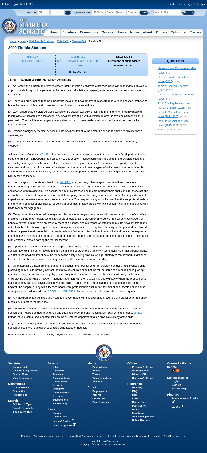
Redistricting (60, 403)
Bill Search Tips (22, 404)
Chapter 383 (79, 41)
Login (201, 4)
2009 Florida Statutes (41, 41)
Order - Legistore (64, 425)
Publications (99, 367)
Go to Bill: (32, 12)
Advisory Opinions (143, 416)
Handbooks (139, 413)
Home (54, 32)
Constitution (60, 416)
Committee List (21, 387)
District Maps (20, 374)
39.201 (52, 291)
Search (13, 400)
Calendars (58, 370)
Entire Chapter (78, 72)
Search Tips (139, 402)
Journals (58, 374)
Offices (161, 32)
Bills (55, 367)
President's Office (142, 367)
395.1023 (67, 291)
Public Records (141, 420)
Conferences (60, 381)
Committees (89, 32)
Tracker (195, 32)
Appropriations (61, 378)
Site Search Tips (22, 411)
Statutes (57, 413)
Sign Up (191, 4)
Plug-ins (173, 394)
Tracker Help (179, 388)
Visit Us (96, 395)
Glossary (137, 387)
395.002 (82, 186)
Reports (57, 385)
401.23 (44, 154)
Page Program (100, 402)
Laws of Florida (64, 421)
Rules (135, 409)
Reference (178, 32)
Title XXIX (63, 41)
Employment (99, 391)
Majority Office (140, 370)
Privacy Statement (97, 441)
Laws (122, 32)
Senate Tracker (177, 377)
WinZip (178, 407)
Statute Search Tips (169, 129)
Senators (69, 32)
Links (135, 398)
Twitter (173, 370)
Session (108, 32)
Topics (96, 374)
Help (135, 395)
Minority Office (140, 374)
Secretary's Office (142, 378)
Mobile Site (26, 4)
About (147, 32)
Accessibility (113, 441)
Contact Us (98, 398)
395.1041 (65, 182)
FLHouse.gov (10, 4)
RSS (177, 370)
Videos (96, 370)
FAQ (134, 391)
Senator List (20, 367)
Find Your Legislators (25, 370)
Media (134, 32)
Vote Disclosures (22, 378)
